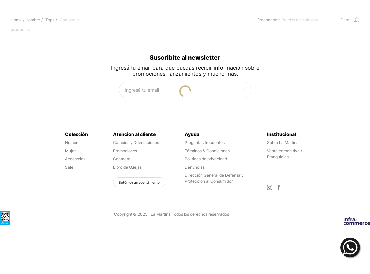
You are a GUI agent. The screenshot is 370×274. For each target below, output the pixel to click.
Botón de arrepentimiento (139, 182)
